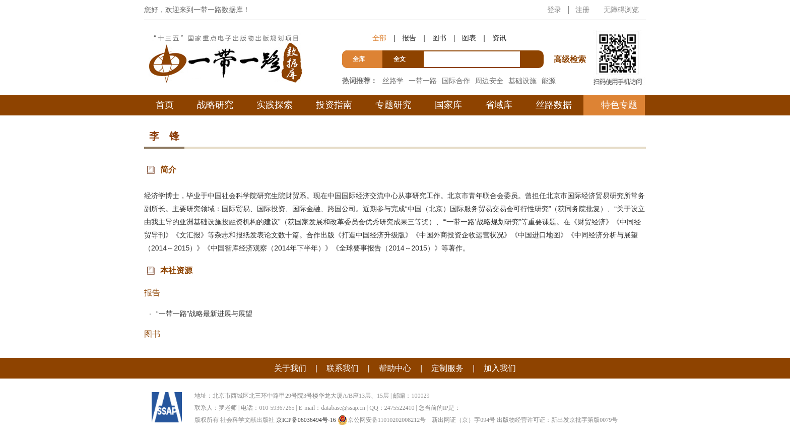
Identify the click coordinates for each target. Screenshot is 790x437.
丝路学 (393, 81)
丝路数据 (554, 105)
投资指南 (334, 105)
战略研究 (215, 105)
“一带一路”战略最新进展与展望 (204, 313)
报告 (409, 38)
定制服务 (447, 368)
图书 (439, 38)
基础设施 (522, 81)
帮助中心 (395, 368)
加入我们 (500, 368)
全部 (379, 38)
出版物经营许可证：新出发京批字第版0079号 (557, 419)
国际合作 (456, 81)
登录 (554, 10)
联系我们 (342, 368)
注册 (582, 10)
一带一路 (423, 81)
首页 (165, 105)
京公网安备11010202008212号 (382, 420)
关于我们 (290, 368)
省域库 (498, 105)
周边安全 (489, 81)
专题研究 (393, 105)
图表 (469, 38)
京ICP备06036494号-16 (306, 419)
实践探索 (274, 105)
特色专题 (619, 105)
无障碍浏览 (621, 10)
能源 (549, 81)
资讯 (499, 38)
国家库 (448, 105)
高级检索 (571, 40)
